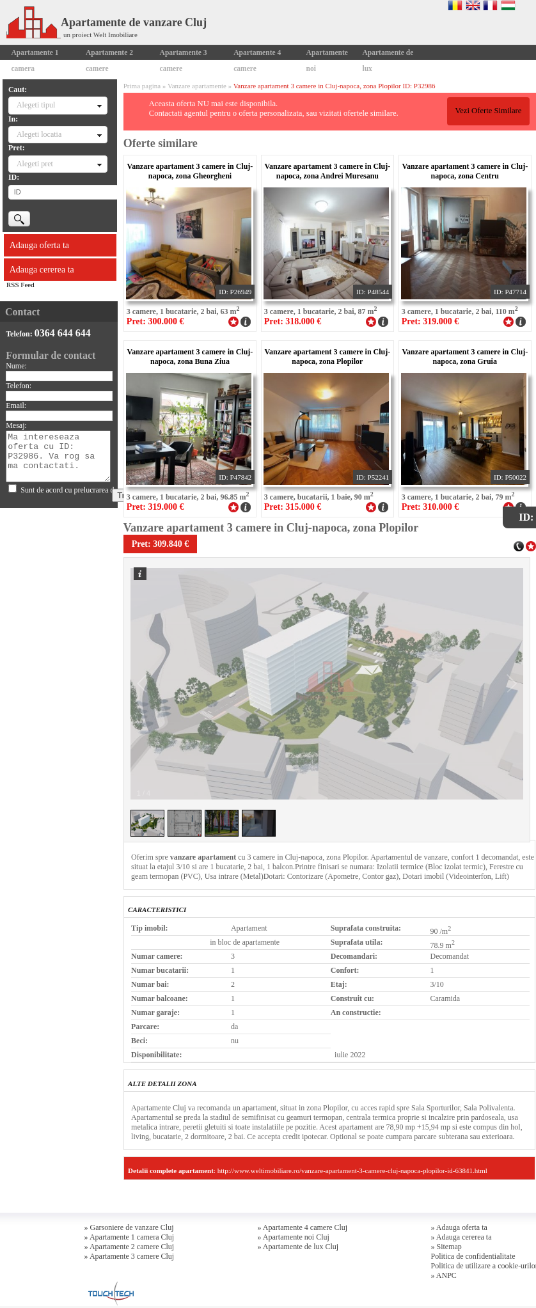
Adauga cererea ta (42, 269)
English (473, 5)
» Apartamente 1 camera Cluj (129, 1237)
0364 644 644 (63, 332)
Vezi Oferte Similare (488, 110)
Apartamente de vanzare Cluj (106, 22)
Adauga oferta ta (39, 245)
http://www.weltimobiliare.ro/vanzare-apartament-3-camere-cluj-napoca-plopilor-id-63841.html (352, 1170)
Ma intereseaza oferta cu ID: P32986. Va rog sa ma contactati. (58, 456)
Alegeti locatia (39, 134)
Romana (455, 5)
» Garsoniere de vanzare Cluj (129, 1227)
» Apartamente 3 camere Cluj (129, 1256)
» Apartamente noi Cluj (293, 1237)
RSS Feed (20, 284)
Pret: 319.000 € (430, 321)
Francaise (490, 5)
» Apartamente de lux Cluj (298, 1246)
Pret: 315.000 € (293, 507)
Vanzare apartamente (197, 86)
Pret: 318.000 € (293, 321)
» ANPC (444, 1275)
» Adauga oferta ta (459, 1227)
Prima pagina (142, 86)
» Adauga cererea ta (461, 1237)
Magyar (508, 5)
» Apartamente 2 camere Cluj (129, 1246)
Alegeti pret (35, 163)
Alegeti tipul (36, 104)
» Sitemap (446, 1246)
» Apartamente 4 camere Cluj (303, 1227)
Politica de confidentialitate (473, 1256)
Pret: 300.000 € (155, 321)
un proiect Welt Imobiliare (100, 34)
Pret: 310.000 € (430, 507)
